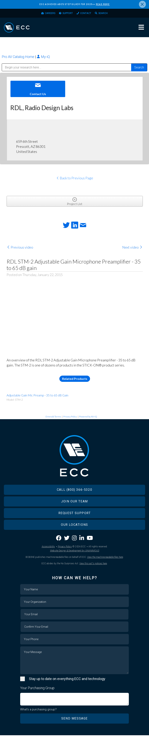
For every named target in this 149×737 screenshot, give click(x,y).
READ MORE (103, 4)
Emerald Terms (53, 418)
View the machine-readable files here (105, 559)
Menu (141, 28)
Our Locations (74, 526)
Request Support (74, 515)
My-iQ (43, 59)
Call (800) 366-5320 (74, 491)
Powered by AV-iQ (88, 418)
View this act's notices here (93, 565)
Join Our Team (74, 503)
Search (107, 13)
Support (67, 13)
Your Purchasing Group (37, 690)
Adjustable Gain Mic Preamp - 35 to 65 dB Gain (37, 397)
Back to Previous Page (74, 180)
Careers (47, 13)
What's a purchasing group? (38, 711)
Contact (87, 13)
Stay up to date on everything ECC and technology (67, 681)
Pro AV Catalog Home (18, 59)
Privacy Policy (70, 418)
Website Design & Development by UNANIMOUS (74, 552)
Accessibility (48, 548)
